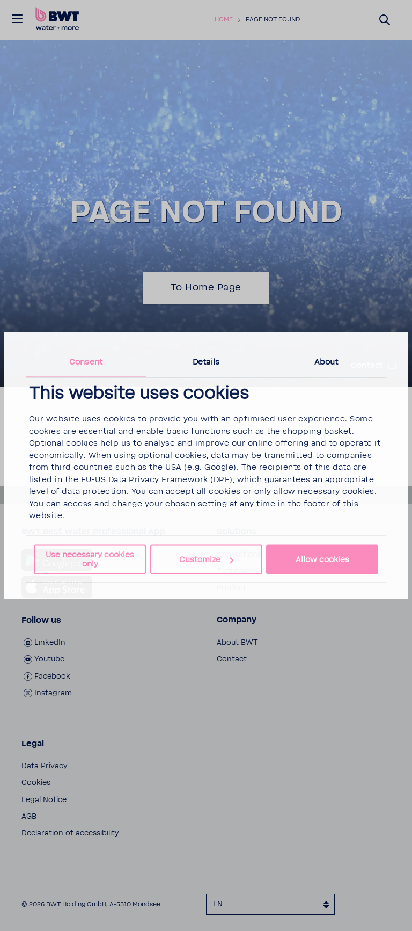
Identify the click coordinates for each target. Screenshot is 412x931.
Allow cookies (322, 559)
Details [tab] (206, 362)
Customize (206, 559)
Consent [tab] (85, 362)
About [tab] (326, 362)
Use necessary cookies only (90, 559)
